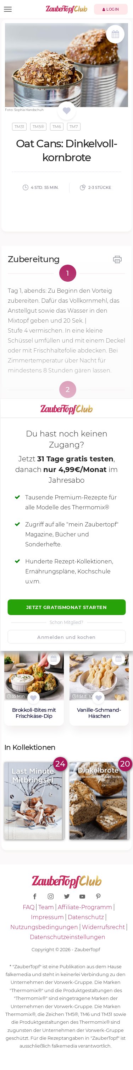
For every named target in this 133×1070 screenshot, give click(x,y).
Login (110, 9)
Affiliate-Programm (85, 907)
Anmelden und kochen (66, 637)
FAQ (28, 907)
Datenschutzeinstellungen (67, 937)
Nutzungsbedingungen (44, 927)
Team (46, 907)
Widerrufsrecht (103, 927)
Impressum (47, 917)
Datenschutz (86, 917)
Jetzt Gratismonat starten (66, 607)
